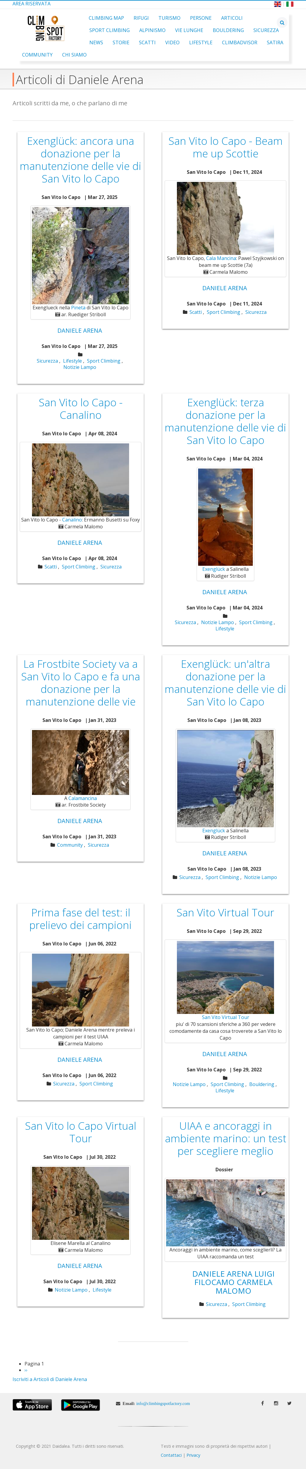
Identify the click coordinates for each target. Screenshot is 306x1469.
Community (37, 54)
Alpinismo (152, 30)
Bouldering (228, 30)
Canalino (72, 519)
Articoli (232, 18)
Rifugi (141, 18)
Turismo (169, 18)
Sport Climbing (109, 30)
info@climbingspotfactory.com (163, 1403)
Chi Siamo (74, 54)
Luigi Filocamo (234, 1278)
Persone (201, 18)
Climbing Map (106, 18)
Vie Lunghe (189, 30)
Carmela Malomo (244, 1286)
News (96, 42)
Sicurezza (266, 30)
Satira (275, 42)
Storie (121, 42)
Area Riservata (32, 3)
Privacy (193, 1455)
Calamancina (82, 798)
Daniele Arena (79, 330)
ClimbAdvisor (239, 42)
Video (172, 42)
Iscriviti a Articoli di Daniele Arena (50, 1379)
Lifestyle (200, 42)
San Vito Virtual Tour (225, 1017)
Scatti (147, 42)
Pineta (78, 307)
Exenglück (213, 569)
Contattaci (171, 1455)
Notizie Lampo (79, 367)
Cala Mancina (221, 258)
